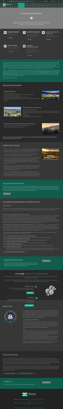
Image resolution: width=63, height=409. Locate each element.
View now (7, 194)
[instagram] (8, 1)
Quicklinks (33, 5)
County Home (53, 1)
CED (4, 6)
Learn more (46, 261)
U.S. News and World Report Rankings (31, 319)
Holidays (46, 1)
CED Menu (21, 5)
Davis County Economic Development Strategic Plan (15, 252)
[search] (58, 5)
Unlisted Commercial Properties (27, 373)
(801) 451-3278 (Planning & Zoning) (22, 407)
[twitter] (6, 1)
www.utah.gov (44, 327)
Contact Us (30, 292)
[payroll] (58, 1)
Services (27, 5)
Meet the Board (29, 305)
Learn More (10, 37)
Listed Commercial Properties (10, 373)
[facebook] (4, 1)
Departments (40, 5)
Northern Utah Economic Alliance (45, 71)
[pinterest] (10, 1)
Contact (47, 5)
